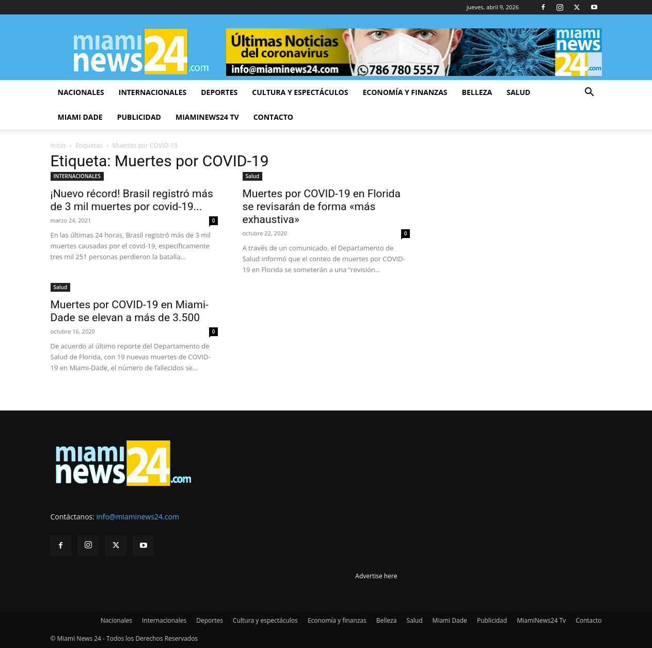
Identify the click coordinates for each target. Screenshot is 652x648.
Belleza (477, 92)
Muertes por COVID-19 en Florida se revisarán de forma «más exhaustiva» (322, 206)
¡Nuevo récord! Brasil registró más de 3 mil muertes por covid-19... (132, 200)
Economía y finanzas (404, 92)
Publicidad (139, 117)
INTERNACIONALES (77, 176)
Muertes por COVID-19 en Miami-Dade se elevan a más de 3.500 (130, 311)
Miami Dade (80, 117)
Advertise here (376, 576)
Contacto (273, 117)
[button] (589, 93)
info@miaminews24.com (138, 516)
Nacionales (81, 92)
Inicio (58, 145)
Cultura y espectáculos (300, 92)
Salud (518, 92)
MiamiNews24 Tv (207, 117)
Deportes (219, 92)
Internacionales (152, 92)
